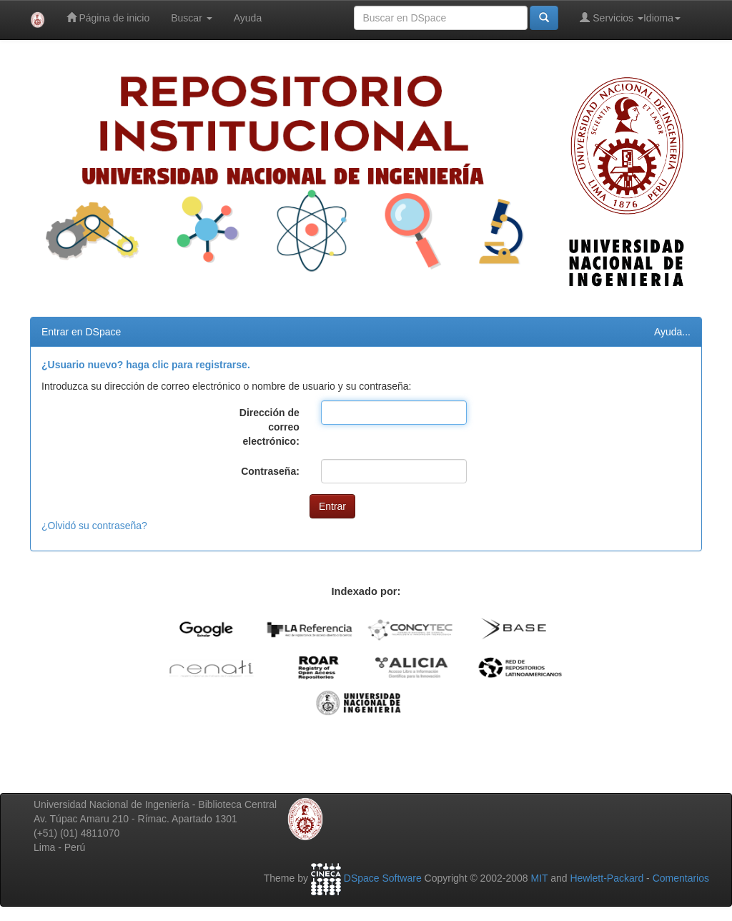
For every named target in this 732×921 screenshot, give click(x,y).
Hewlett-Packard (606, 878)
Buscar (191, 18)
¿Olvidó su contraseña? (94, 525)
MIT (539, 878)
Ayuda (248, 18)
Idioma (662, 18)
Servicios (611, 17)
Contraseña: (270, 471)
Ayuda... (672, 332)
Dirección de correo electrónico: (269, 427)
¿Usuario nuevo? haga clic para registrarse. (145, 364)
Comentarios (681, 878)
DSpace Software (383, 878)
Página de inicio (108, 17)
